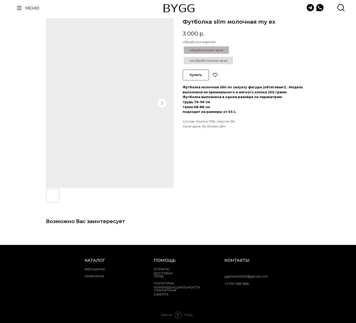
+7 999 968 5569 (236, 284)
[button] (19, 7)
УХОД (158, 276)
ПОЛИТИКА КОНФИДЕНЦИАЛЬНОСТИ (177, 285)
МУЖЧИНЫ (94, 276)
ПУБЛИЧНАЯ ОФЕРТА (165, 292)
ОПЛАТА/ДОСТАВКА (163, 271)
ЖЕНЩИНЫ (95, 269)
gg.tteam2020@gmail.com (246, 276)
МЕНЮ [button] (32, 8)
